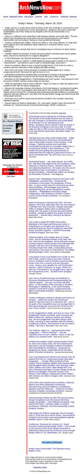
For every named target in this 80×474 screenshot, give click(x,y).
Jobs (46, 16)
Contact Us (54, 16)
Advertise (73, 16)
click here (62, 113)
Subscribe (64, 16)
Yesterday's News (16, 16)
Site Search (28, 16)
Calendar (38, 16)
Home (5, 16)
